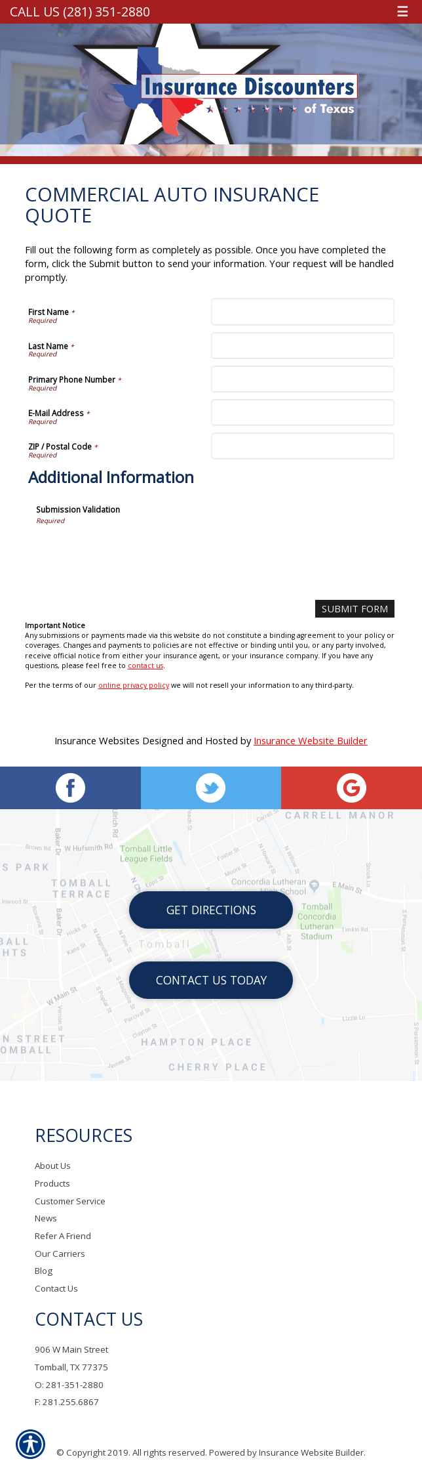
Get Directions (211, 910)
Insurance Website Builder (311, 740)
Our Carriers (60, 1253)
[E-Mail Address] (302, 412)
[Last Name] (302, 345)
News (46, 1219)
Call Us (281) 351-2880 (80, 11)
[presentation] (135, 550)
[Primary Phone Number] (302, 379)
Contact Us (56, 1289)
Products (52, 1184)
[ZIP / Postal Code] (302, 446)
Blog (43, 1271)
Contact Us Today (211, 980)
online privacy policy (133, 685)
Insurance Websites (97, 740)
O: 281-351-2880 (69, 1385)
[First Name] (302, 311)
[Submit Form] (354, 609)
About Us (53, 1166)
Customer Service (70, 1201)
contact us (145, 665)
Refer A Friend (63, 1236)
